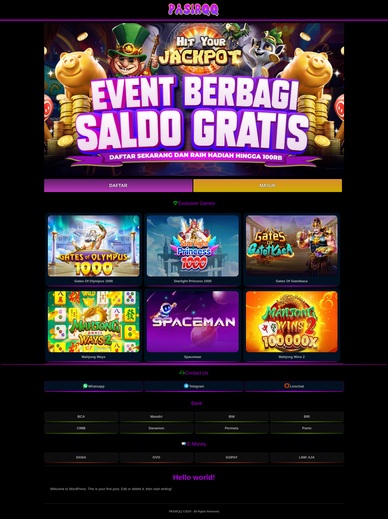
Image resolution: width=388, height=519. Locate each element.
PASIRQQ (176, 511)
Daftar (118, 185)
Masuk (267, 185)
